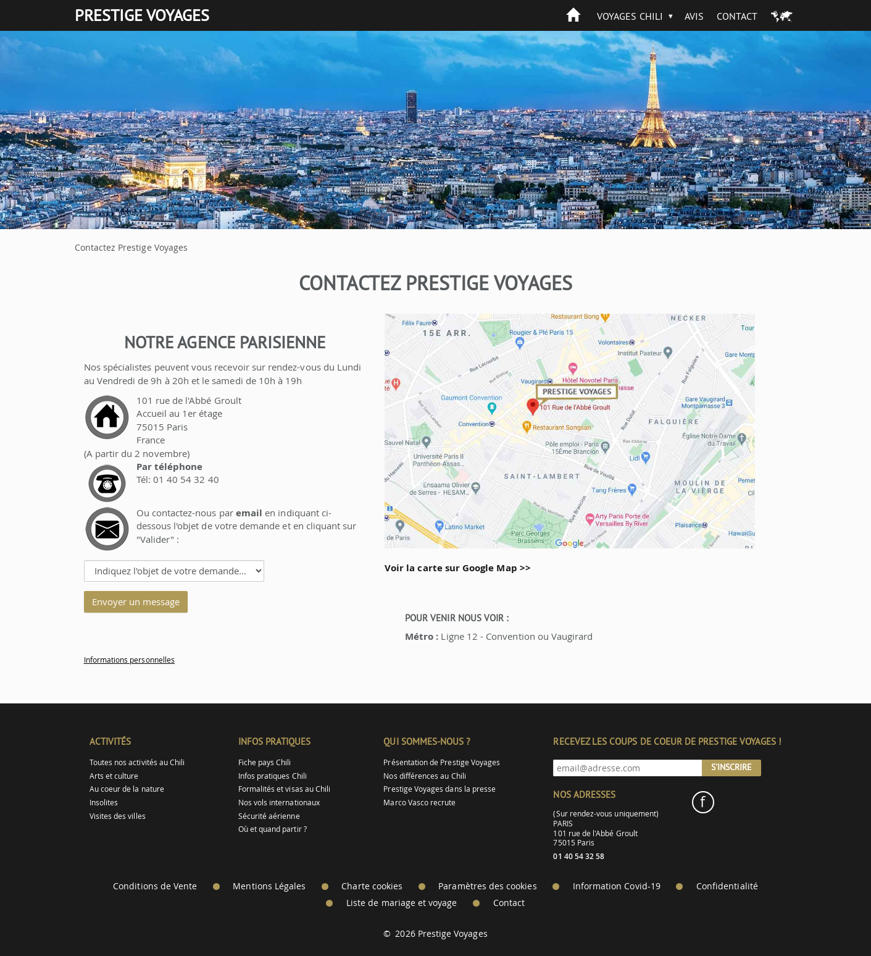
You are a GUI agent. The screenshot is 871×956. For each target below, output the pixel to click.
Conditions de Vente (155, 886)
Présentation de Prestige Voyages (441, 762)
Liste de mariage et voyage (401, 902)
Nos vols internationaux (279, 802)
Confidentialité (727, 886)
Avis (694, 16)
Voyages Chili (630, 16)
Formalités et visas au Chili (284, 789)
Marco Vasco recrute (419, 802)
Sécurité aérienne (269, 816)
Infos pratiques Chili (272, 776)
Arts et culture (114, 776)
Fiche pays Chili (264, 762)
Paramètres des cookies (487, 886)
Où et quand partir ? (272, 829)
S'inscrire (731, 767)
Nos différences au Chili (424, 776)
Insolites (104, 802)
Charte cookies (371, 886)
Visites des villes (118, 816)
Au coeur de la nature (127, 789)
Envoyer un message (136, 601)
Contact (737, 16)
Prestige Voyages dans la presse (439, 789)
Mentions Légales (269, 886)
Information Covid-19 (617, 886)
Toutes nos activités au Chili (137, 762)
